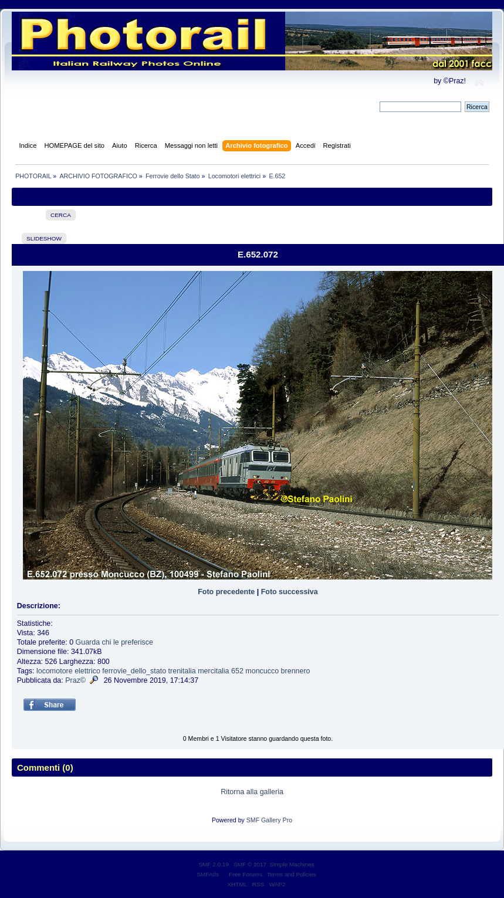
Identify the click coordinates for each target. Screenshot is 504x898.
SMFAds (208, 874)
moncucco (262, 671)
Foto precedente (226, 592)
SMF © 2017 (250, 864)
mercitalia (213, 671)
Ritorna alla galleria (252, 792)
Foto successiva (289, 592)
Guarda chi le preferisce (114, 642)
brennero (295, 671)
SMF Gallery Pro (269, 820)
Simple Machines (292, 864)
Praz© (75, 680)
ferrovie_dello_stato (134, 671)
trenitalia (182, 671)
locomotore (54, 671)
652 (237, 671)
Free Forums (245, 874)
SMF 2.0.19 (213, 864)
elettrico (87, 671)
